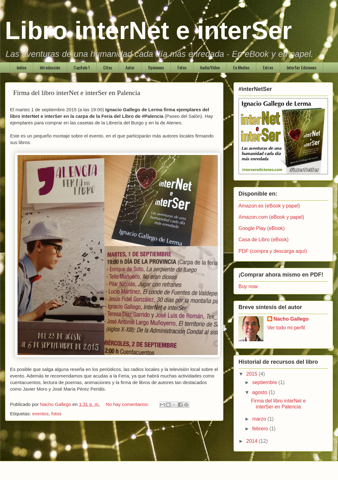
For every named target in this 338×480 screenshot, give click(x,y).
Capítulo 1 (82, 67)
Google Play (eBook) (261, 228)
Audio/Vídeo (210, 67)
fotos (56, 413)
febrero (260, 428)
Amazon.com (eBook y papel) (271, 217)
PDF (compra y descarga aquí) (272, 251)
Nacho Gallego (291, 319)
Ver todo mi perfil (286, 327)
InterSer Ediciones (301, 67)
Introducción (50, 67)
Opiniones (156, 67)
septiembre (265, 382)
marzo (260, 419)
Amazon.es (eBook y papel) (269, 205)
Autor (130, 67)
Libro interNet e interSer (148, 30)
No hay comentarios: (128, 404)
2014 (252, 441)
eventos (40, 413)
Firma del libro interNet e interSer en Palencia (76, 93)
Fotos (182, 67)
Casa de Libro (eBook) (263, 239)
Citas (107, 67)
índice (21, 67)
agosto (260, 392)
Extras (268, 67)
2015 (252, 374)
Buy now (248, 286)
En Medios (241, 67)
